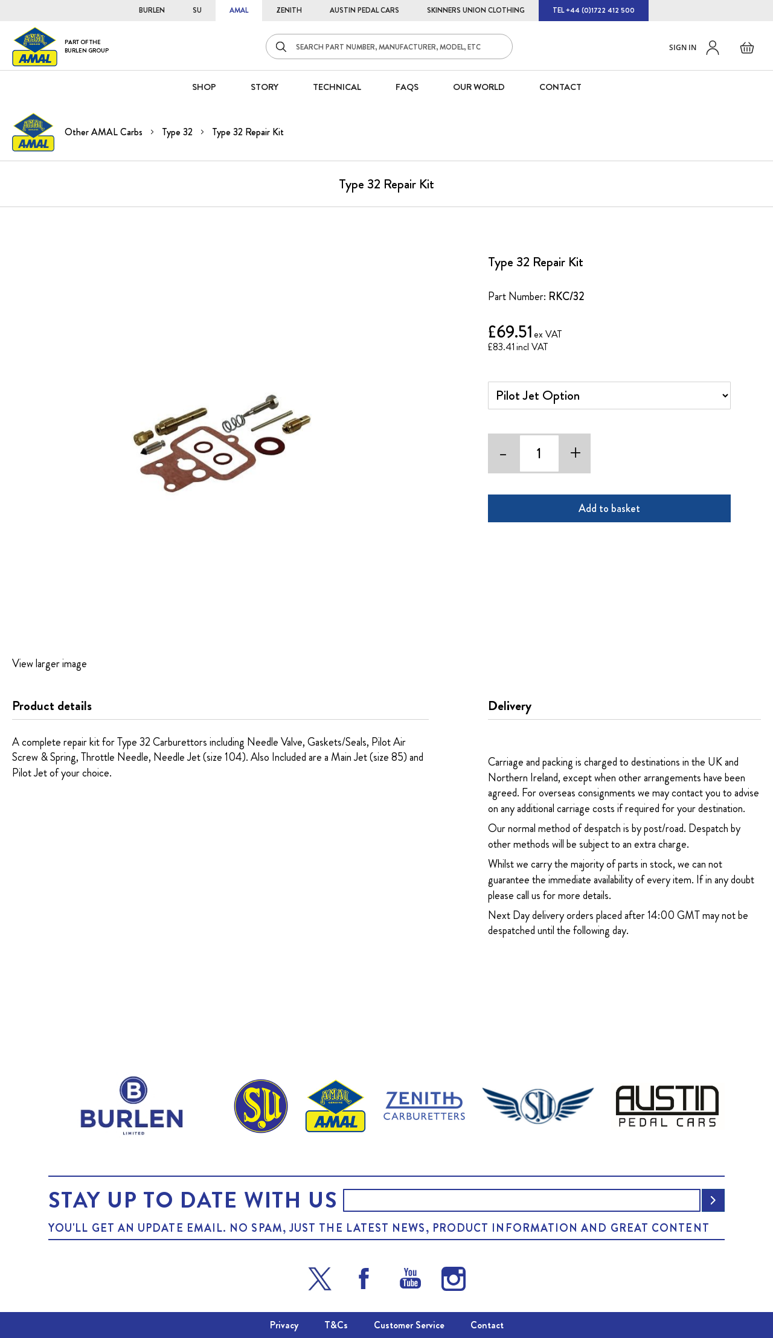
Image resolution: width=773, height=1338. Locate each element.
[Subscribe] (713, 1200)
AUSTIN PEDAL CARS (364, 10)
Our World (479, 87)
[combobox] (389, 46)
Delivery (509, 706)
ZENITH (289, 10)
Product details (52, 706)
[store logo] (60, 46)
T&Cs (336, 1325)
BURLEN (152, 10)
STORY (264, 87)
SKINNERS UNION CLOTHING (476, 10)
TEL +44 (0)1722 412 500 (594, 10)
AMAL (238, 10)
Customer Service (409, 1325)
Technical (337, 87)
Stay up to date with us (192, 1200)
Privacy (284, 1325)
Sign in (682, 47)
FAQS (407, 87)
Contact (487, 1325)
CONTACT (560, 87)
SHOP (204, 87)
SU (197, 10)
